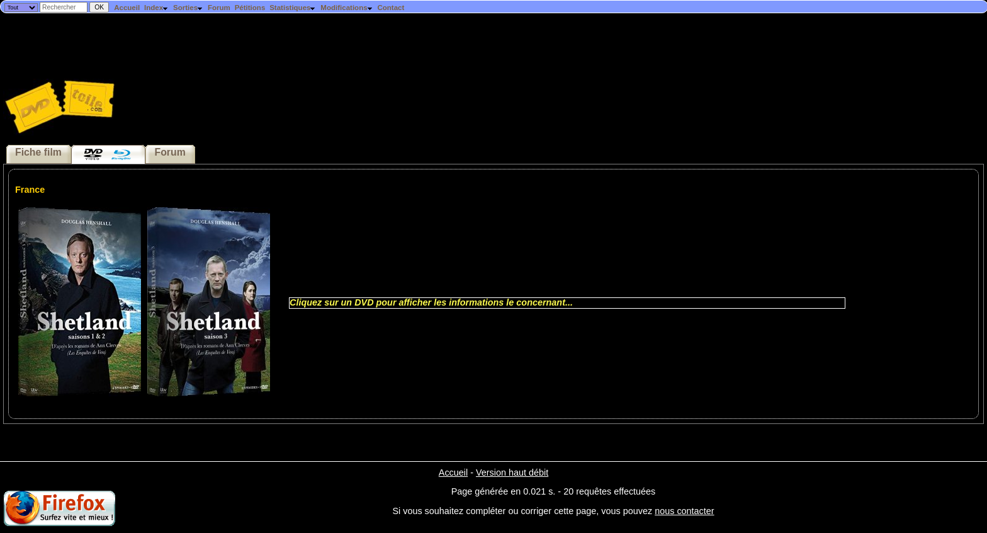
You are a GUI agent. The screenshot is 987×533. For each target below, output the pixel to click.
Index (156, 7)
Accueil (127, 7)
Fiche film (38, 152)
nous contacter (684, 511)
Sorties (188, 7)
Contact (390, 7)
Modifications (346, 7)
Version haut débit (512, 472)
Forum (219, 7)
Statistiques (292, 7)
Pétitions (250, 7)
